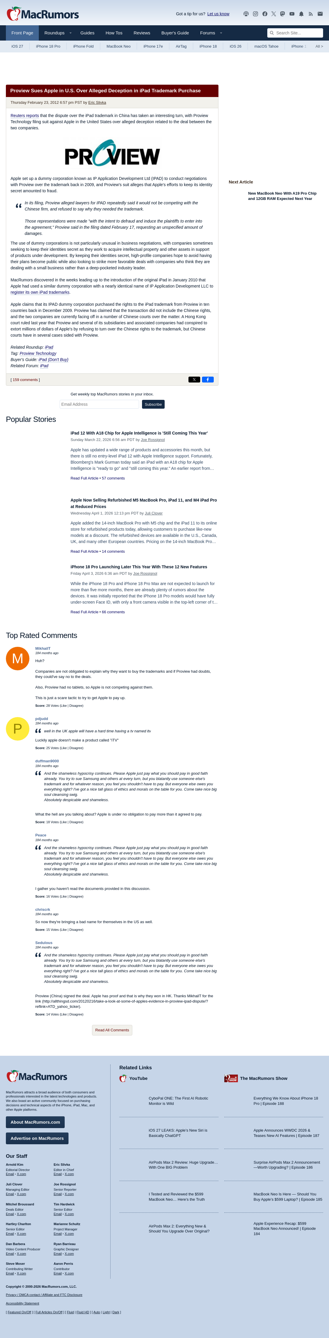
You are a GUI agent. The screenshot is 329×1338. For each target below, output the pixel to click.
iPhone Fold (83, 46)
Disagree (75, 705)
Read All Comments (112, 1030)
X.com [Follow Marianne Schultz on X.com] (69, 1230)
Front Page (22, 32)
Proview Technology (38, 353)
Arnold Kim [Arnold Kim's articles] (14, 1161)
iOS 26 (235, 46)
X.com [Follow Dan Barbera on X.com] (21, 1250)
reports (25, 115)
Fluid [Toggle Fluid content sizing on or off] (70, 1312)
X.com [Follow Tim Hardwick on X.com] (69, 1211)
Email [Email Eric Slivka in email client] (58, 1171)
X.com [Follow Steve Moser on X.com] (21, 1270)
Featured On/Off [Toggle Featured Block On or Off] (19, 1312)
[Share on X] (194, 379)
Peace (40, 835)
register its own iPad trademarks (40, 292)
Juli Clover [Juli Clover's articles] (14, 1181)
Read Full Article (84, 484)
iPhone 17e (153, 46)
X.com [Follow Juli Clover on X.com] (21, 1191)
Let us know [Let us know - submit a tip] (218, 13)
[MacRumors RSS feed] (311, 14)
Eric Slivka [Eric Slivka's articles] (62, 1161)
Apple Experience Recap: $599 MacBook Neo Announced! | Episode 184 (285, 1225)
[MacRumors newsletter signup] (320, 14)
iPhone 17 (300, 46)
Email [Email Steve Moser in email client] (10, 1270)
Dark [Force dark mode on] (115, 1312)
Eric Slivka (97, 102)
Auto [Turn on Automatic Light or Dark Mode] (96, 1312)
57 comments (113, 484)
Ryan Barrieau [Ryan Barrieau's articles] (65, 1241)
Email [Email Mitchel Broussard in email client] (10, 1211)
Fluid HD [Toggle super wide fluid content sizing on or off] (82, 1312)
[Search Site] (295, 33)
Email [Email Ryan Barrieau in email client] (58, 1250)
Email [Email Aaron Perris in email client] (58, 1270)
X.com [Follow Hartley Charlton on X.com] (21, 1230)
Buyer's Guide (175, 32)
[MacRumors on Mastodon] (282, 14)
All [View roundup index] (319, 46)
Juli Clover (154, 513)
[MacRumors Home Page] (42, 14)
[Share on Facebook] (208, 379)
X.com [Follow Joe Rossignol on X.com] (69, 1191)
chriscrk (42, 909)
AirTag (181, 46)
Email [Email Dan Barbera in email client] (10, 1250)
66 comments (113, 618)
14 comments (113, 551)
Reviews (141, 32)
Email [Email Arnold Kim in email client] (10, 1171)
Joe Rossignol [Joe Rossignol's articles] (65, 1181)
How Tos (114, 32)
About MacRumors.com (35, 1119)
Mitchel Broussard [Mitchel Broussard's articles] (20, 1201)
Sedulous (44, 943)
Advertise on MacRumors (37, 1135)
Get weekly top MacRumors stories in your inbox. (112, 394)
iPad (49, 347)
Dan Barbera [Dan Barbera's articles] (15, 1241)
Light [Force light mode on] (106, 1312)
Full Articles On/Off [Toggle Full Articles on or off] (49, 1312)
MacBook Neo (119, 46)
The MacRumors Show (264, 1075)
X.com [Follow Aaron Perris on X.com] (69, 1270)
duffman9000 (47, 761)
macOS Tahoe (266, 46)
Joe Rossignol (153, 446)
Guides (88, 32)
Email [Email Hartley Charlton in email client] (10, 1230)
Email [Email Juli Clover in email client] (10, 1191)
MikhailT (43, 648)
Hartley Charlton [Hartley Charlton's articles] (18, 1221)
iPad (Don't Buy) (54, 359)
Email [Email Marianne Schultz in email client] (58, 1230)
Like (64, 705)
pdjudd (41, 718)
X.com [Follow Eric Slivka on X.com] (69, 1171)
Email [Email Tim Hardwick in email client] (58, 1211)
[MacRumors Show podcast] (246, 14)
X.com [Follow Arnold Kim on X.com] (21, 1171)
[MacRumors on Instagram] (255, 14)
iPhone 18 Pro (48, 46)
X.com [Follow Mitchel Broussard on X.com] (21, 1211)
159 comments (25, 379)
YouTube (138, 1075)
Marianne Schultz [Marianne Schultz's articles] (67, 1221)
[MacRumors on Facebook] (265, 14)
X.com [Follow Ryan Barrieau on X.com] (69, 1250)
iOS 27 (17, 46)
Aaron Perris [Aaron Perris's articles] (63, 1261)
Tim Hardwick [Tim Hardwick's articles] (64, 1201)
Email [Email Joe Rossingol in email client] (58, 1191)
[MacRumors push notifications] (301, 14)
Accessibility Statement (22, 1303)
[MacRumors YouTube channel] (292, 14)
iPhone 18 (208, 46)
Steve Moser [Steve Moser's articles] (15, 1261)
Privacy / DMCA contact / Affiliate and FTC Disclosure (44, 1295)
